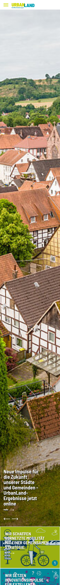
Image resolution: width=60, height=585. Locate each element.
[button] (7, 519)
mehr (6, 509)
